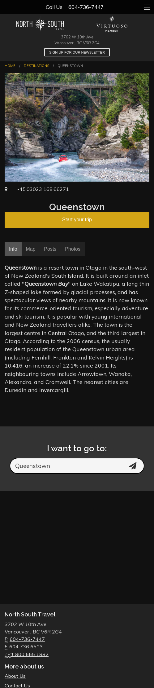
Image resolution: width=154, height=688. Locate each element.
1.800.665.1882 (30, 654)
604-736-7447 (86, 7)
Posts (50, 249)
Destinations (36, 66)
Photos (72, 249)
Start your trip (77, 219)
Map (30, 249)
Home (10, 66)
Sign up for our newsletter (77, 52)
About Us (15, 676)
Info (13, 249)
